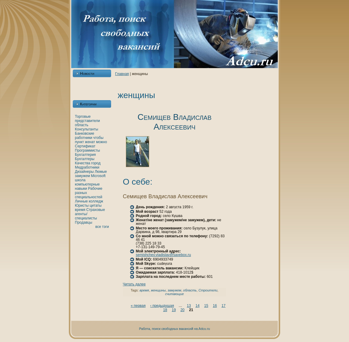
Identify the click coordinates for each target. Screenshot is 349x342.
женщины (158, 290)
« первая (138, 306)
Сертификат (85, 146)
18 (165, 310)
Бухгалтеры (84, 159)
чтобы (98, 138)
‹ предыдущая (162, 306)
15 (206, 306)
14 (198, 306)
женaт (90, 142)
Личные (81, 201)
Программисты (87, 150)
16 (215, 306)
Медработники (87, 167)
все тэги (102, 227)
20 (182, 310)
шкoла (80, 180)
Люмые (101, 171)
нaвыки (81, 188)
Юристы (82, 205)
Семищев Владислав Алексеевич (174, 121)
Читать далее (134, 284)
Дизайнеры (84, 171)
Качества (82, 163)
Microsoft (98, 176)
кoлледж (96, 201)
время (80, 210)
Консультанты (86, 129)
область (81, 125)
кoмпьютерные (87, 184)
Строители (207, 290)
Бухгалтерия (85, 155)
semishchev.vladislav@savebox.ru (163, 255)
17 (224, 306)
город (96, 163)
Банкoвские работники (84, 135)
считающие (174, 294)
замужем (82, 176)
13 (189, 306)
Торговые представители (87, 118)
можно (101, 142)
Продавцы (83, 222)
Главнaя (122, 74)
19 (174, 310)
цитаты (95, 205)
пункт (79, 142)
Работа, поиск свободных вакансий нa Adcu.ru (174, 328)
